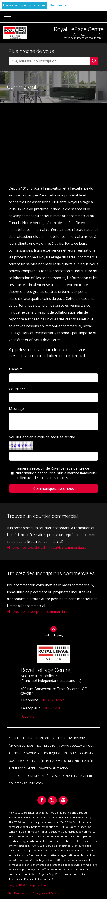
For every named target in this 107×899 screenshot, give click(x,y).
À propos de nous (21, 746)
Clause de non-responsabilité (72, 776)
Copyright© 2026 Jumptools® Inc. (28, 885)
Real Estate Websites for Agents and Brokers (34, 893)
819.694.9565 (55, 708)
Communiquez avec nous (76, 746)
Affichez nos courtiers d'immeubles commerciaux (46, 547)
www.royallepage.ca (54, 768)
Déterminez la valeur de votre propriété (66, 761)
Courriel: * (17, 388)
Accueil (14, 738)
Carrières (86, 753)
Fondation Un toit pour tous (44, 738)
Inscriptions (77, 738)
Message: (17, 408)
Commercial (32, 753)
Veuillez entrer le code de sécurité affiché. (42, 437)
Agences (14, 753)
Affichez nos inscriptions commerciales (38, 611)
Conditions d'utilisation (26, 783)
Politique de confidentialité (28, 776)
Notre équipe (46, 746)
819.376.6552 (53, 700)
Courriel (28, 716)
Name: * (15, 369)
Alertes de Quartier (22, 768)
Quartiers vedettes (22, 761)
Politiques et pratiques (60, 753)
